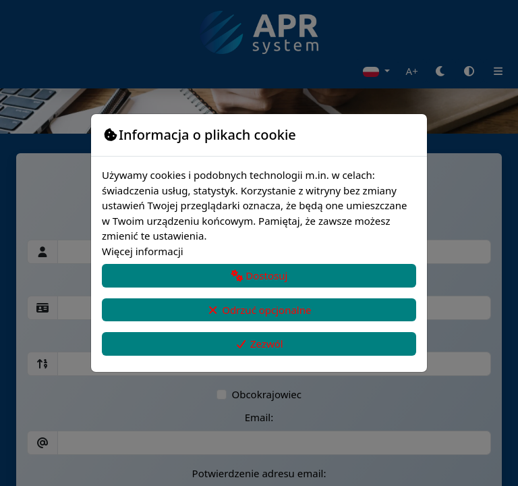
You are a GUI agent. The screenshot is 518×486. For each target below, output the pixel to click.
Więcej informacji (142, 251)
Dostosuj (259, 275)
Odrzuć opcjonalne (259, 310)
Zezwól (259, 343)
